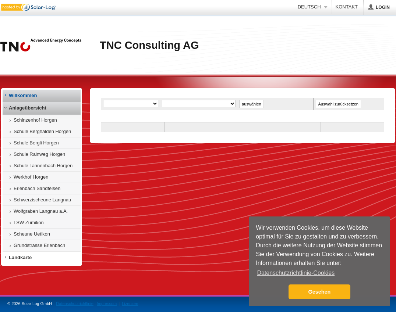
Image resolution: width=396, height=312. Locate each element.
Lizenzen (130, 303)
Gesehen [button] (319, 292)
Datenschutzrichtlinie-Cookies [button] (296, 273)
